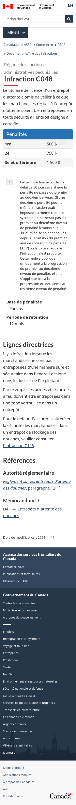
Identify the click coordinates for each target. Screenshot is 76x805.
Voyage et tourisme (16, 646)
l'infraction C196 (18, 445)
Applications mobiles (17, 775)
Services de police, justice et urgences (29, 703)
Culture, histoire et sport (19, 696)
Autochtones (11, 738)
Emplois (8, 632)
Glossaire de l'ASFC (16, 581)
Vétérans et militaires (17, 745)
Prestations (10, 660)
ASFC (27, 44)
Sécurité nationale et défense (23, 688)
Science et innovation (17, 731)
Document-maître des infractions (32, 53)
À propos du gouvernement (22, 617)
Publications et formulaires (21, 574)
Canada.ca (11, 44)
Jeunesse (9, 752)
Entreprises (11, 653)
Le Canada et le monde (18, 717)
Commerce (44, 44)
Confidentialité (13, 796)
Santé (7, 667)
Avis (6, 789)
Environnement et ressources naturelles (30, 681)
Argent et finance (15, 724)
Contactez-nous (13, 567)
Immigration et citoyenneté (21, 639)
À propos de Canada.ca (18, 782)
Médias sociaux (13, 768)
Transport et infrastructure (21, 710)
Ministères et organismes (20, 610)
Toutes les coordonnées (19, 603)
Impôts (8, 674)
